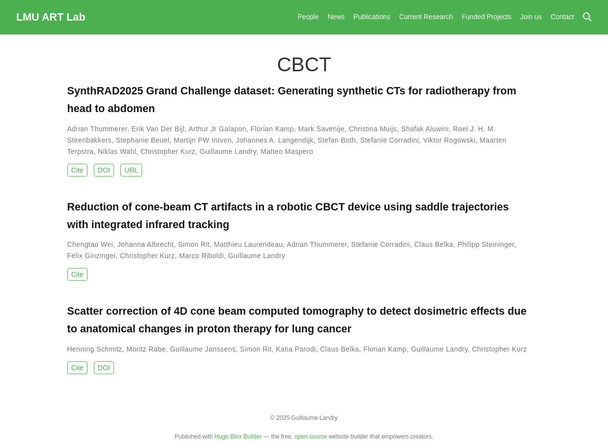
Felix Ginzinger (91, 256)
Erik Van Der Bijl (158, 129)
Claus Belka (433, 244)
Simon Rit (193, 244)
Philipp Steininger (486, 244)
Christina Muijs (372, 129)
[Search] (587, 17)
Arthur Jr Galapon (217, 129)
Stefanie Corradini (389, 140)
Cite (77, 170)
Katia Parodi (296, 349)
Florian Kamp (272, 129)
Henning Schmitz (94, 349)
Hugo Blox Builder (237, 436)
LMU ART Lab (51, 17)
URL (131, 170)
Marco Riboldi (201, 256)
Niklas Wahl (117, 151)
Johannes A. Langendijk (275, 140)
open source (310, 436)
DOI (104, 170)
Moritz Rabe (146, 349)
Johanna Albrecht (145, 244)
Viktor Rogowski (449, 140)
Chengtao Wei (90, 244)
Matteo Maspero (287, 151)
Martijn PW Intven (203, 140)
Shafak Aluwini (425, 129)
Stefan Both (337, 140)
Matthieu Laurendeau (248, 244)
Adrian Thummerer (97, 129)
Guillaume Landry (228, 151)
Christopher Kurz (168, 151)
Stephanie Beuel (143, 140)
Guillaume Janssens (203, 349)
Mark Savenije (321, 129)
